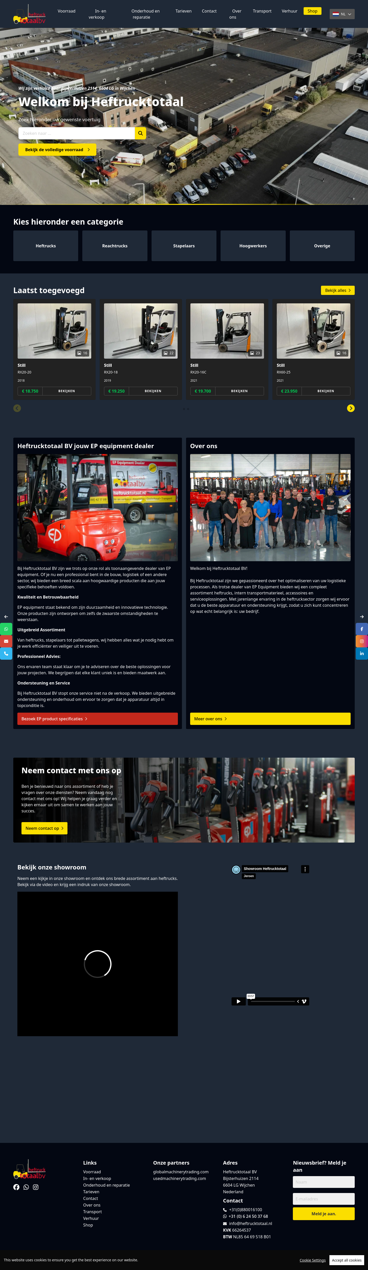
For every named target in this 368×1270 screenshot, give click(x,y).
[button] (17, 408)
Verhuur (289, 11)
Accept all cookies (347, 1260)
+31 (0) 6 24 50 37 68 (245, 1216)
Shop (312, 11)
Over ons (235, 14)
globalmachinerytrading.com (181, 1172)
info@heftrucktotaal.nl (250, 1223)
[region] (184, 1260)
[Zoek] (140, 133)
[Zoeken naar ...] (76, 133)
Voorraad (66, 11)
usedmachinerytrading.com (179, 1178)
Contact (209, 11)
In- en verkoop (97, 14)
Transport (262, 11)
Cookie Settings (313, 1260)
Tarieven (184, 11)
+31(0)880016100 (245, 1209)
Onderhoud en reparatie (146, 14)
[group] (54, 349)
